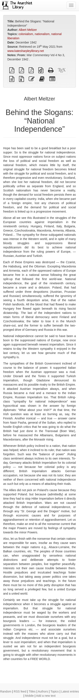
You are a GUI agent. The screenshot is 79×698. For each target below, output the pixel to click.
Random (5, 691)
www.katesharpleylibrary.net (25, 51)
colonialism (26, 34)
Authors (43, 691)
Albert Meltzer (28, 29)
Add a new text (46, 695)
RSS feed (20, 691)
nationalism (42, 34)
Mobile (29, 695)
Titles (32, 691)
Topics (54, 691)
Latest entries (70, 691)
